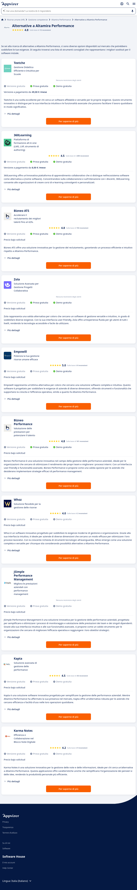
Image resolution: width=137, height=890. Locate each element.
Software (6, 848)
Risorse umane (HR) (16, 19)
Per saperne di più (68, 121)
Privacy (5, 821)
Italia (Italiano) (22, 881)
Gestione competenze (38, 19)
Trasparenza (7, 827)
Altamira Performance (61, 19)
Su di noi (6, 843)
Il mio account (8, 862)
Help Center (7, 868)
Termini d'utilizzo (9, 832)
